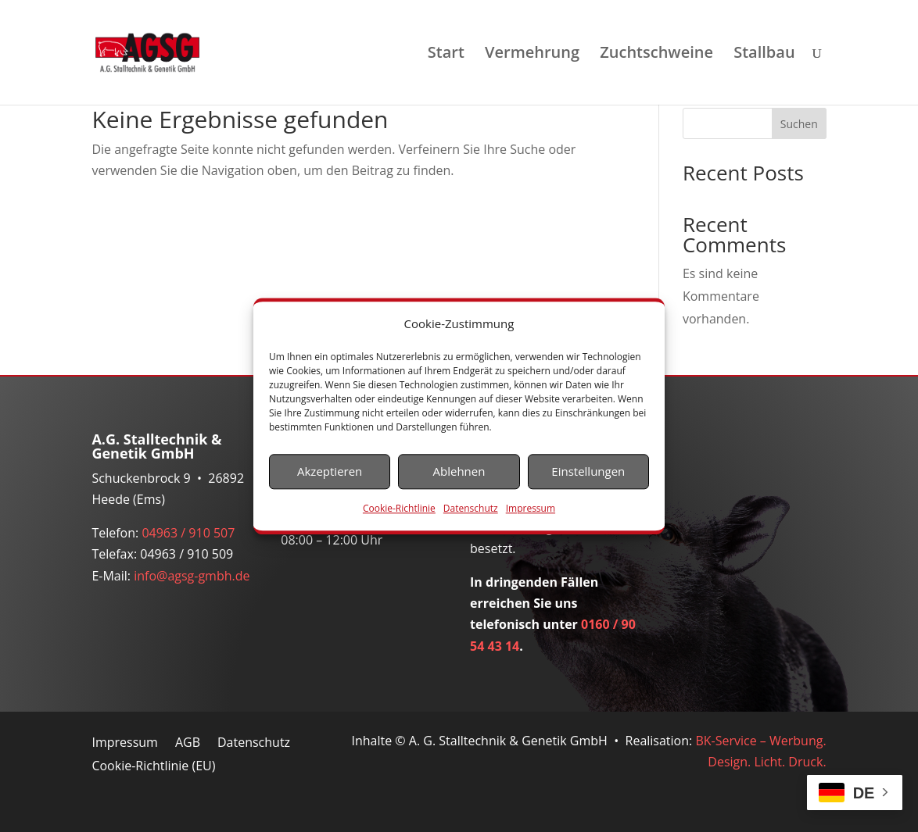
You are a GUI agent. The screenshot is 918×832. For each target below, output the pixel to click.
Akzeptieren (329, 472)
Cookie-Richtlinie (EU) (153, 767)
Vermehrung (532, 54)
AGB (187, 744)
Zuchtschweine (656, 54)
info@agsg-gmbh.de (191, 575)
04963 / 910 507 (188, 532)
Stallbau (763, 54)
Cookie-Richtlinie (399, 508)
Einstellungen (588, 472)
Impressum (530, 508)
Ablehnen (459, 472)
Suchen (799, 123)
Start (446, 54)
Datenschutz (470, 508)
